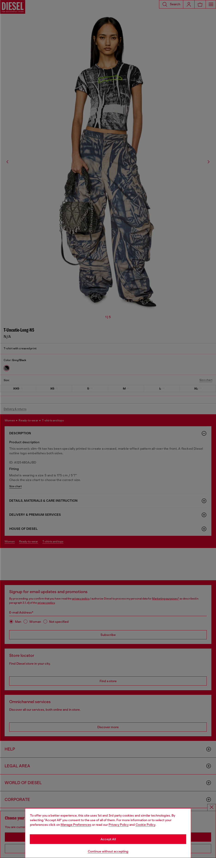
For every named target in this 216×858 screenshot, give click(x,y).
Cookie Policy (145, 824)
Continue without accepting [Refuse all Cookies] (108, 851)
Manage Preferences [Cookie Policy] (76, 824)
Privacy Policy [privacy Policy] (119, 824)
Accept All (108, 839)
